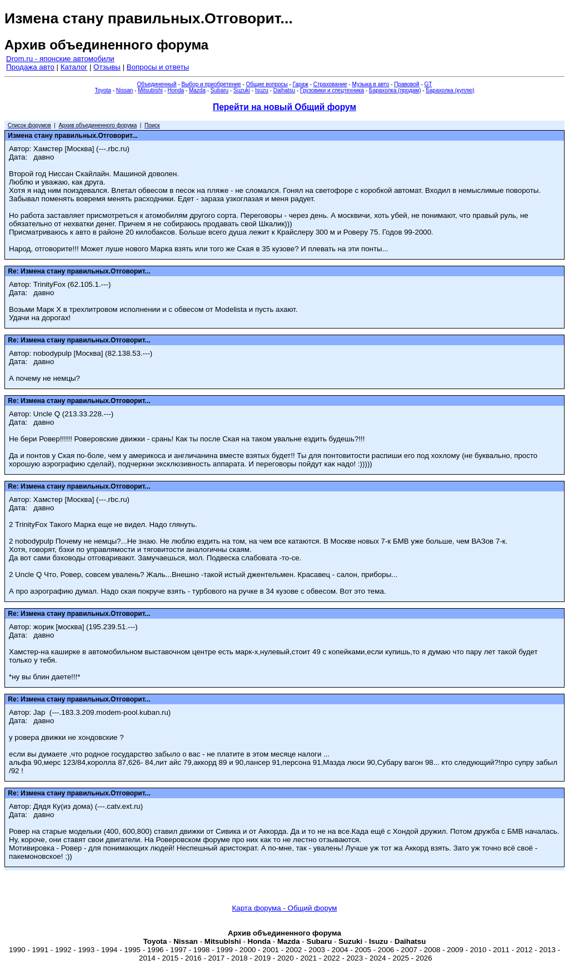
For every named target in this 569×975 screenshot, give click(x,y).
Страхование (330, 84)
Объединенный (157, 84)
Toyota (102, 90)
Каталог (74, 67)
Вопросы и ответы (158, 67)
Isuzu (261, 90)
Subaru (219, 90)
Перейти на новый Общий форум (284, 107)
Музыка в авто (370, 84)
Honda (176, 90)
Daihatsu (284, 90)
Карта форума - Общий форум (284, 908)
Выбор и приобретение (211, 84)
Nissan (124, 90)
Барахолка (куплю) (450, 90)
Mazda (197, 90)
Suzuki (241, 90)
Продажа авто (30, 67)
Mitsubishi (150, 90)
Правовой (406, 84)
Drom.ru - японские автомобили (60, 58)
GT (428, 84)
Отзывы (107, 67)
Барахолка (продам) (395, 90)
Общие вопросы (267, 84)
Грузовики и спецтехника (332, 90)
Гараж (300, 84)
